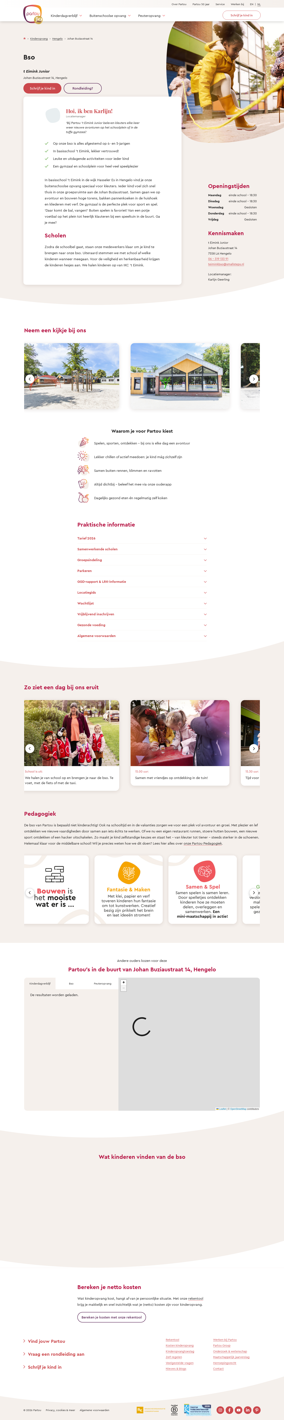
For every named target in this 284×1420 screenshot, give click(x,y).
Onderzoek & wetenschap (230, 1351)
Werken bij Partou (225, 1339)
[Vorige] (29, 379)
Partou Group (221, 1345)
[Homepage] (24, 37)
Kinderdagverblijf (64, 15)
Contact (218, 1368)
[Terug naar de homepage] (31, 12)
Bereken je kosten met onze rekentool (112, 1317)
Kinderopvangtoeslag (180, 1351)
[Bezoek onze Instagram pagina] (220, 1410)
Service (220, 4)
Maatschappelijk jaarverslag (231, 1357)
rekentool (195, 1298)
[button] (123, 983)
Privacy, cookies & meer (60, 1410)
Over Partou (179, 4)
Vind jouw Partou (46, 1341)
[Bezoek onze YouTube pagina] (238, 1410)
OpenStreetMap (238, 1109)
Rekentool (172, 1339)
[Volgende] (253, 379)
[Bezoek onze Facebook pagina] (229, 1410)
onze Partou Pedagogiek (203, 843)
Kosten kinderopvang (180, 1345)
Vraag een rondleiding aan (56, 1354)
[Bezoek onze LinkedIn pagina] (247, 1410)
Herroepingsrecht (224, 1363)
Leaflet (221, 1109)
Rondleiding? (82, 88)
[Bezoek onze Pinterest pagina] (257, 1410)
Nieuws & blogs (176, 1368)
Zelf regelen (174, 1357)
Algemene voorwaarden (94, 1410)
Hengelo (57, 38)
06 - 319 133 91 (218, 259)
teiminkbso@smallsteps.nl (226, 264)
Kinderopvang (39, 38)
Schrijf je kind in (42, 88)
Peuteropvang (149, 15)
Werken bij (237, 4)
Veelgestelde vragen (180, 1363)
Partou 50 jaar (201, 4)
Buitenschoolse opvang (108, 15)
